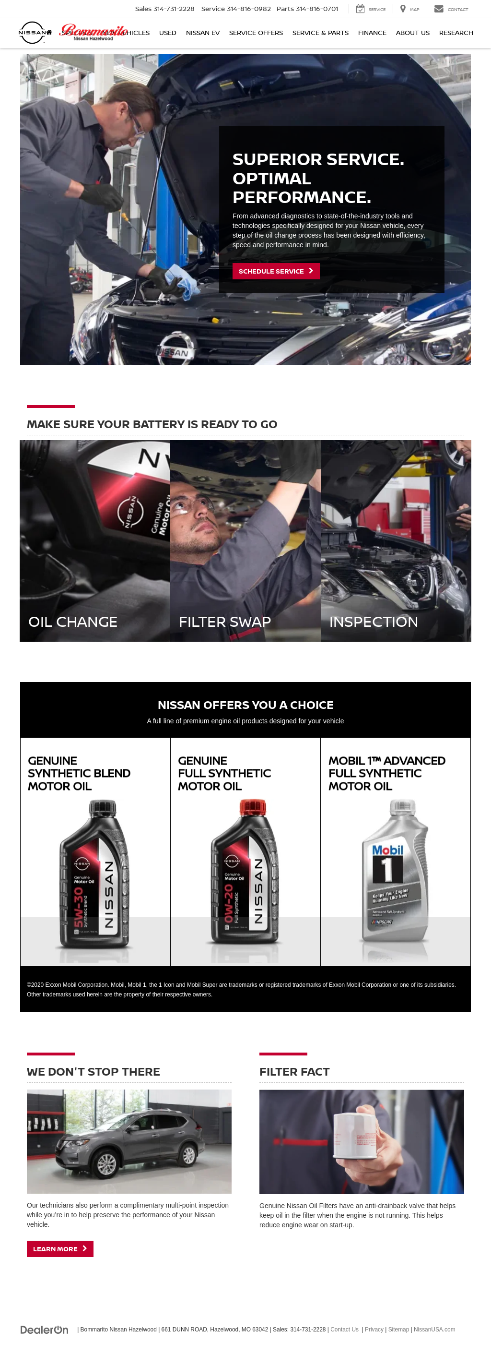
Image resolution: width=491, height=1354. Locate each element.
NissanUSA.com (435, 1329)
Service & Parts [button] (320, 32)
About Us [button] (413, 32)
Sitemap (398, 1329)
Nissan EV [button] (203, 32)
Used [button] (167, 32)
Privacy (374, 1329)
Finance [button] (372, 32)
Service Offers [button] (256, 32)
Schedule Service (276, 271)
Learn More (60, 1248)
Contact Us (344, 1329)
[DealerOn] (44, 1329)
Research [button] (456, 32)
